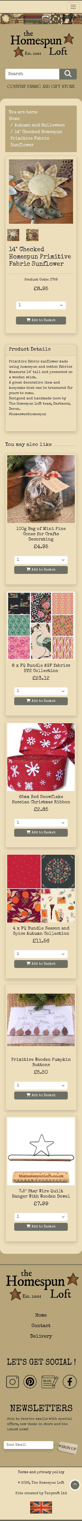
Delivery (41, 1336)
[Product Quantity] (41, 305)
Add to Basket (41, 320)
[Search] (32, 74)
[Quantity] (41, 560)
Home (14, 119)
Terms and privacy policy (41, 1472)
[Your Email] (28, 1445)
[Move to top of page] (75, 1485)
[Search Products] (68, 74)
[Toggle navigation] (73, 6)
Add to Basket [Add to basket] (41, 570)
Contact (41, 1326)
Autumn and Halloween (40, 125)
